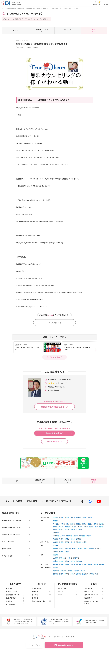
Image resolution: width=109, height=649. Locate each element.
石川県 (78, 542)
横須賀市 (82, 535)
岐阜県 (55, 551)
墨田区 (90, 524)
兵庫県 (55, 561)
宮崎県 (78, 574)
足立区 (67, 529)
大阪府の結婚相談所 (11, 8)
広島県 (72, 564)
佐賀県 (55, 574)
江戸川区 (79, 529)
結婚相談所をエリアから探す (16, 520)
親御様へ (15, 601)
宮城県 (72, 517)
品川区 (101, 524)
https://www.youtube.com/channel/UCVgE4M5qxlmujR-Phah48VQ (39, 243)
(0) (41, 30)
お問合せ (41, 598)
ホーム (3, 8)
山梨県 (55, 542)
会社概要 (41, 591)
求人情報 (41, 594)
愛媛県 (95, 564)
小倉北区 (76, 570)
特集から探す (16, 549)
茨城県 (67, 539)
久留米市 (63, 570)
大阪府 (55, 554)
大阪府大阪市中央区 (30, 8)
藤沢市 (75, 535)
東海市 (80, 548)
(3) (67, 30)
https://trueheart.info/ (24, 214)
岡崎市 (61, 548)
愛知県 (55, 545)
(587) (93, 30)
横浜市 (88, 535)
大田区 (61, 526)
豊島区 (91, 526)
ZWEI (67, 594)
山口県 (78, 564)
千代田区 (56, 524)
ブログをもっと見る (53, 357)
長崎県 (61, 574)
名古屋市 (98, 548)
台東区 (84, 524)
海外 (96, 574)
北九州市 (56, 570)
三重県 (67, 551)
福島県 (90, 517)
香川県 (90, 564)
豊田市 (85, 548)
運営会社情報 (41, 588)
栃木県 (72, 539)
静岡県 (61, 551)
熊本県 (67, 574)
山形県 (84, 517)
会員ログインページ (93, 594)
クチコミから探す (16, 542)
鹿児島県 (85, 574)
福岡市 (70, 570)
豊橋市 (91, 548)
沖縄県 (91, 574)
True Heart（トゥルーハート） (44, 8)
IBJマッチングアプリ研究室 (93, 602)
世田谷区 (68, 526)
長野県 (67, 542)
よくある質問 (15, 604)
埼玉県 (55, 539)
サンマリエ (67, 591)
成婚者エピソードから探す (16, 534)
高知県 (101, 564)
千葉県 (61, 539)
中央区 (62, 524)
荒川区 (101, 526)
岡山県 (67, 564)
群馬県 (78, 539)
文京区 (78, 524)
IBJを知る (15, 588)
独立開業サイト (93, 598)
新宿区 (72, 524)
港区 (67, 524)
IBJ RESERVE (93, 591)
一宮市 (55, 548)
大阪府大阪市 (21, 8)
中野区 (80, 526)
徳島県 (84, 564)
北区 (96, 526)
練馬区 (61, 529)
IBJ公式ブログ (15, 598)
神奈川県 (56, 532)
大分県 (72, 574)
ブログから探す (16, 556)
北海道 (55, 517)
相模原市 (69, 535)
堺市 (60, 558)
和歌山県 (79, 561)
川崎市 (62, 535)
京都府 (61, 561)
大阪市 (55, 558)
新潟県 (61, 542)
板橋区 (55, 529)
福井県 (84, 542)
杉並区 (85, 526)
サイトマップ (93, 588)
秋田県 (78, 517)
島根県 (61, 564)
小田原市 (56, 535)
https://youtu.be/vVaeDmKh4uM (27, 108)
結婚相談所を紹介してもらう (16, 527)
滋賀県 (67, 561)
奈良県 (72, 561)
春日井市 (68, 548)
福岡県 (55, 567)
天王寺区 (76, 558)
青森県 (61, 517)
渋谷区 (74, 526)
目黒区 (55, 526)
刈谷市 (74, 548)
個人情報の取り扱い (41, 601)
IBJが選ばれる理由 (15, 591)
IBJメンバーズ (67, 588)
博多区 (83, 570)
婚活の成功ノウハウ (15, 594)
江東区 (95, 524)
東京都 (55, 520)
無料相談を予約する (65, 645)
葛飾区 (72, 529)
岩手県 (67, 517)
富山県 (72, 542)
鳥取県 (55, 564)
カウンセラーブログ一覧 (59, 8)
